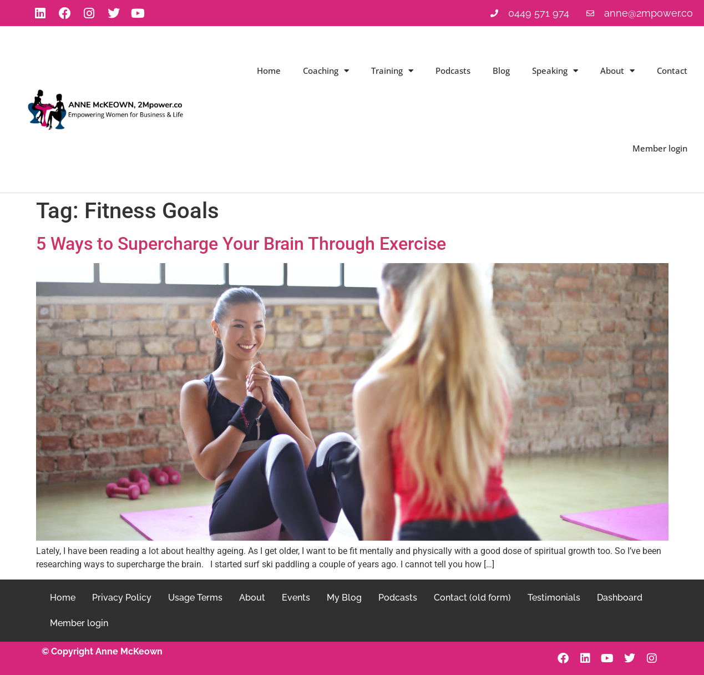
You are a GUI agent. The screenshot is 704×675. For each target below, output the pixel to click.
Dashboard (619, 597)
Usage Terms (195, 597)
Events (296, 597)
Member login (659, 148)
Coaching (326, 70)
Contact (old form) (472, 597)
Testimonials (554, 597)
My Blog (344, 597)
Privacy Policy (121, 597)
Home (269, 70)
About (617, 70)
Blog (501, 70)
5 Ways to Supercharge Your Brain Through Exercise (241, 243)
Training (392, 70)
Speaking (555, 70)
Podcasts (452, 70)
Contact (672, 70)
